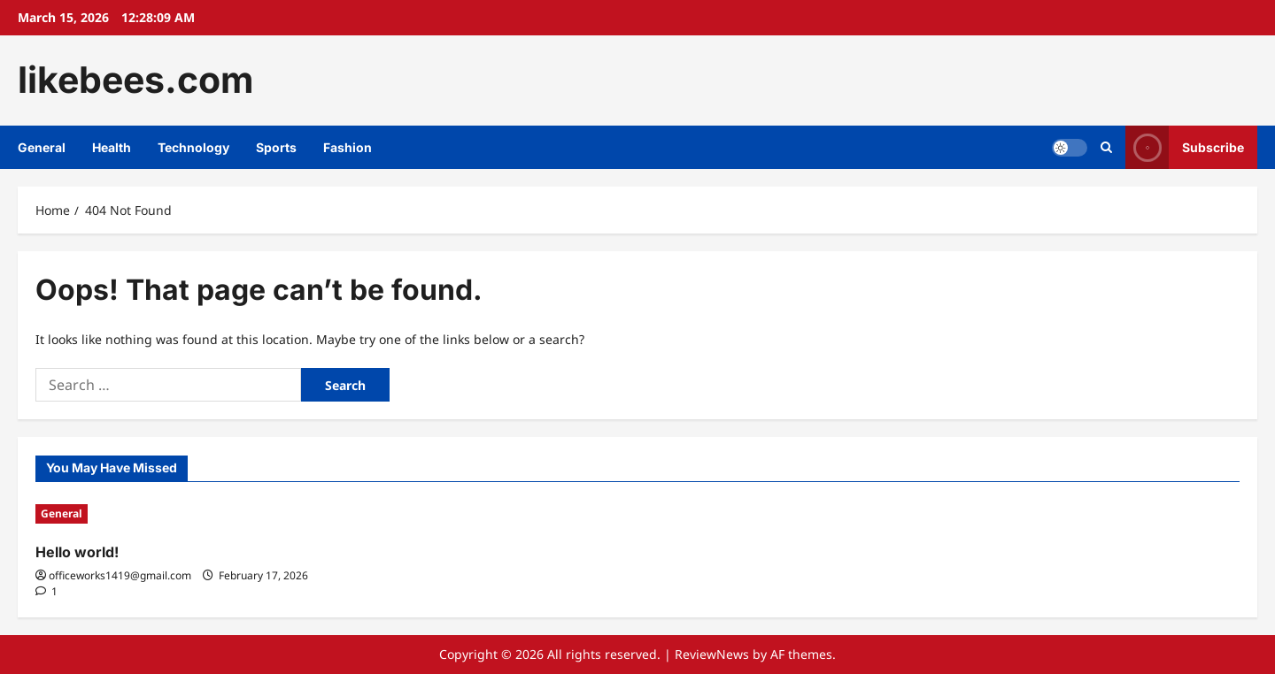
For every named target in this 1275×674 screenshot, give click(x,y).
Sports (276, 147)
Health (111, 147)
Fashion (347, 147)
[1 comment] (46, 591)
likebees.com (135, 79)
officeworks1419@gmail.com (120, 575)
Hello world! (77, 552)
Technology (193, 147)
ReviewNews (712, 654)
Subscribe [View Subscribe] (1184, 147)
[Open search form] (1106, 147)
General (42, 147)
